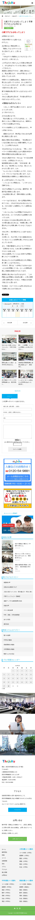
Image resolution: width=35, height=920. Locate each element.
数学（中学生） (6, 892)
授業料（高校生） (24, 887)
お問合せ (4, 875)
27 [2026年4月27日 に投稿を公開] (4, 686)
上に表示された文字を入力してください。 (17, 442)
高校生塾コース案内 (26, 880)
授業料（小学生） (24, 855)
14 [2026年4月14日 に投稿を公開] (8, 678)
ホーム (4, 849)
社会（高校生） (24, 898)
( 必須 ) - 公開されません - (12, 412)
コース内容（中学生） (8, 884)
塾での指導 (7, 635)
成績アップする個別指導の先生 (13, 601)
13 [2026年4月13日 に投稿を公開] (4, 678)
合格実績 (4, 861)
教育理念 (4, 852)
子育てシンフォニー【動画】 (12, 596)
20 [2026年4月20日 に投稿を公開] (4, 682)
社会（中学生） (6, 898)
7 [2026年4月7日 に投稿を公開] (8, 674)
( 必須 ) (11, 406)
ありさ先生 (7, 619)
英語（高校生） (24, 901)
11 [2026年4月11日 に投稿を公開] (26, 674)
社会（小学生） (24, 867)
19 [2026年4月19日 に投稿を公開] (30, 678)
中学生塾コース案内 (8, 880)
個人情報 (4, 872)
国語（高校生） (24, 890)
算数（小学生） (24, 861)
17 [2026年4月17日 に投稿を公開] (21, 678)
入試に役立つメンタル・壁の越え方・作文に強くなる (18, 592)
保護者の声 (7, 582)
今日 (22, 306)
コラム (4, 866)
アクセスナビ (17, 809)
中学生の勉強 (8, 640)
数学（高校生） (24, 892)
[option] (17, 525)
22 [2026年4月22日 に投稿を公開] (13, 682)
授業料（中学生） (7, 887)
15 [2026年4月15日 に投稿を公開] (13, 678)
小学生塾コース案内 (26, 849)
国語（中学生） (6, 890)
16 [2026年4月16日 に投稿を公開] (17, 678)
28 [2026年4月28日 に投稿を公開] (8, 686)
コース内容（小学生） (25, 852)
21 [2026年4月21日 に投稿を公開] (8, 682)
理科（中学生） (6, 895)
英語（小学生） (24, 864)
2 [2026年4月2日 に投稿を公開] (17, 670)
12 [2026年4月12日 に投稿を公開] (30, 674)
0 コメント (9, 396)
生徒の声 (8, 28)
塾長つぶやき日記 (9, 654)
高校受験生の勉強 (9, 644)
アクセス (4, 869)
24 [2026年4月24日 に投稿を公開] (21, 682)
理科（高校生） (24, 895)
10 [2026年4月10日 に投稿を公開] (21, 674)
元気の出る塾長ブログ (10, 587)
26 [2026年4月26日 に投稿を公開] (30, 682)
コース (4, 858)
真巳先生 (6, 624)
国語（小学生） (24, 858)
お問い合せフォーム (18, 839)
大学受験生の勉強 (9, 649)
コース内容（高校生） (25, 884)
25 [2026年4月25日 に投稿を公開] (26, 682)
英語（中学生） (6, 901)
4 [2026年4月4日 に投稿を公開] (26, 670)
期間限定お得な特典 (8, 525)
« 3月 (3, 688)
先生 (3, 863)
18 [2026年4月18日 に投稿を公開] (26, 678)
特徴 (3, 855)
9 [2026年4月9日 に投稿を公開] (17, 674)
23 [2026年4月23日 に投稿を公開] (17, 682)
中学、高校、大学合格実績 (11, 615)
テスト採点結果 (8, 610)
